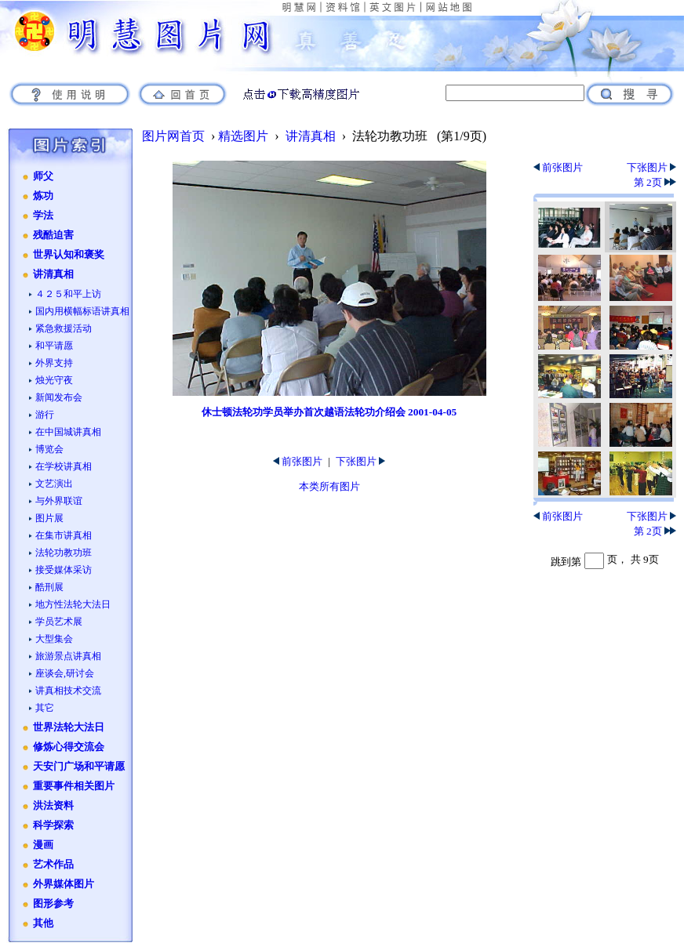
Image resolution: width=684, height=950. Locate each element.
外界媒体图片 (63, 884)
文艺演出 (54, 483)
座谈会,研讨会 (64, 673)
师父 (43, 176)
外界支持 (54, 362)
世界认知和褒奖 (68, 254)
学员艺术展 (58, 621)
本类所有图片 (329, 486)
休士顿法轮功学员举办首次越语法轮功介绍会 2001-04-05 (329, 412)
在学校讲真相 (63, 466)
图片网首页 (173, 136)
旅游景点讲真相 (68, 656)
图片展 (49, 518)
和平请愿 (54, 345)
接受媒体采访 (63, 569)
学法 (43, 215)
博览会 (49, 449)
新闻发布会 (58, 397)
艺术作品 (53, 864)
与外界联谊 (58, 500)
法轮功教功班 (63, 552)
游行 (44, 414)
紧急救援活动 (63, 328)
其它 (44, 707)
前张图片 (297, 461)
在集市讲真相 (63, 535)
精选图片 (243, 136)
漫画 (43, 844)
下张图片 (360, 461)
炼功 (43, 195)
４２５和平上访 (68, 293)
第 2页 (655, 182)
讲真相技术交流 (68, 690)
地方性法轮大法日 (73, 604)
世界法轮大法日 (68, 727)
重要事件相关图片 (74, 786)
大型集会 (54, 638)
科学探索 (53, 825)
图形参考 (53, 903)
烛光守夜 (54, 380)
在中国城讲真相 (68, 431)
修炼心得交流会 (68, 747)
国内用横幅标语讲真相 (82, 311)
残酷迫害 (53, 235)
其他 (43, 923)
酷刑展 (49, 587)
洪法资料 (53, 805)
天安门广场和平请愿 (79, 766)
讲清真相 (53, 274)
